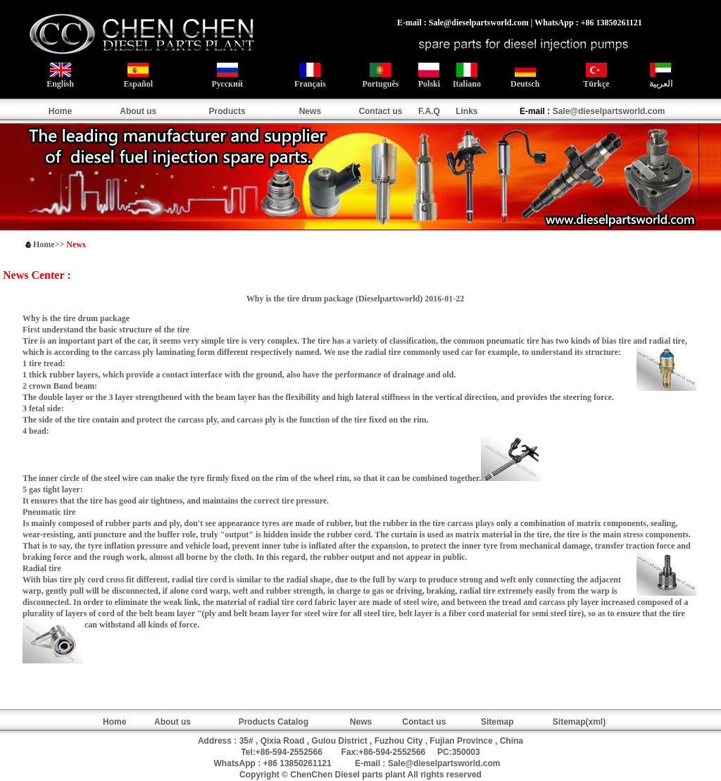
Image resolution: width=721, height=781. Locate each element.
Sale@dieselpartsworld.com (609, 111)
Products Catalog (273, 722)
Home (60, 111)
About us (138, 111)
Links (466, 111)
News (310, 111)
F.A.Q (429, 111)
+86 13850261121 (297, 763)
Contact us (380, 111)
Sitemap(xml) (579, 722)
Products (227, 111)
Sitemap (497, 722)
